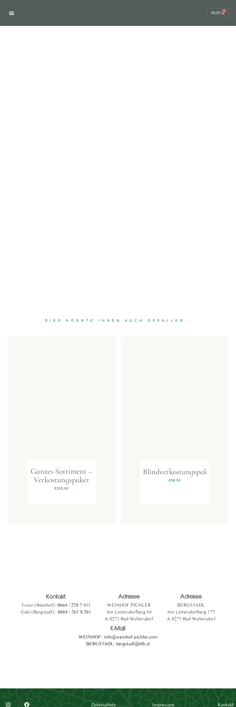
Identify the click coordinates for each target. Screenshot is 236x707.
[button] (11, 13)
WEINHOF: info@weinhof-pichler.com (118, 637)
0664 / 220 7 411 (73, 605)
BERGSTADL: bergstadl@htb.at (118, 644)
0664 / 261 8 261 (74, 612)
